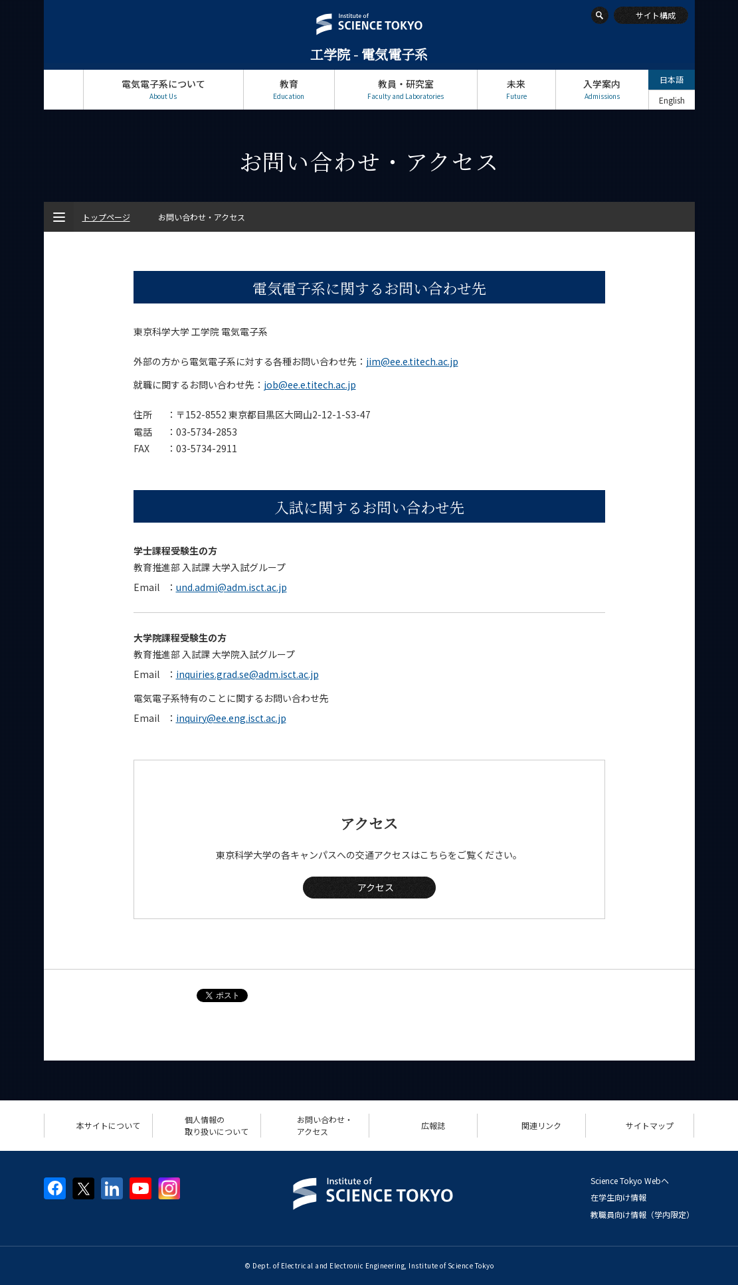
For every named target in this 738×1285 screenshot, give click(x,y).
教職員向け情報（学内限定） (642, 1214)
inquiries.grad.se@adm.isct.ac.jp (247, 674)
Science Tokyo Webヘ (630, 1180)
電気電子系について (163, 89)
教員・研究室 (406, 89)
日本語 (672, 79)
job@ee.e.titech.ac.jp (310, 384)
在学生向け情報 (618, 1197)
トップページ (63, 89)
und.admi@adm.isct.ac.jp (231, 587)
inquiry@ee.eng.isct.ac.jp (231, 718)
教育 (289, 89)
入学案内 (602, 89)
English (672, 100)
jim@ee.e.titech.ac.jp (412, 361)
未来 (516, 89)
